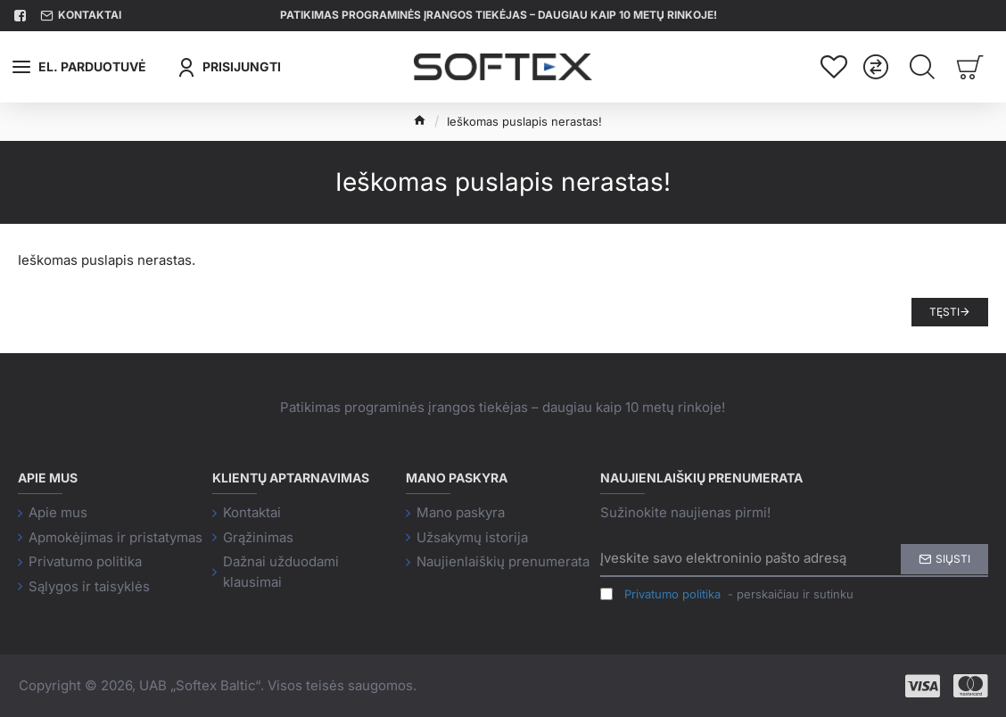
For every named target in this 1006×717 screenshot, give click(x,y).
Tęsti (944, 311)
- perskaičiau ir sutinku (726, 595)
